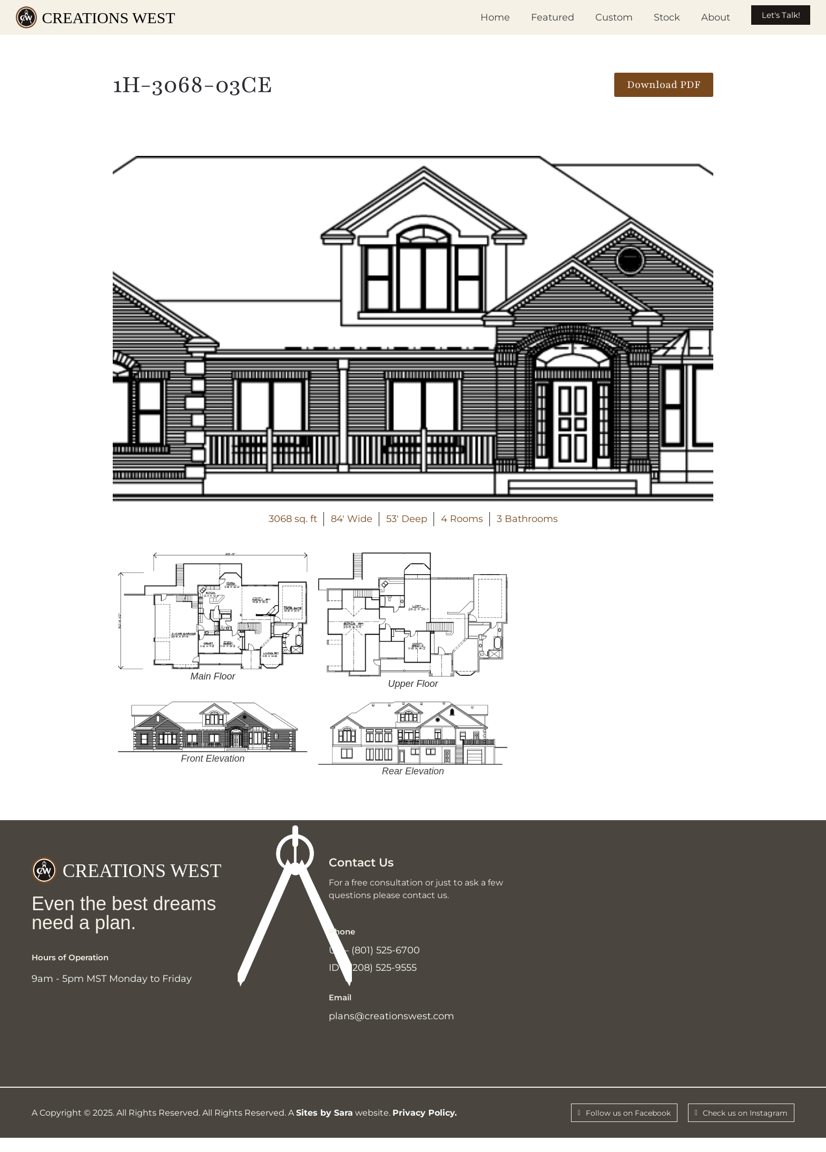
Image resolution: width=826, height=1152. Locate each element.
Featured (533, 17)
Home (476, 17)
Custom (595, 17)
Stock (648, 17)
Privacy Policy (423, 1125)
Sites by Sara (324, 1125)
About (696, 17)
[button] (663, 85)
